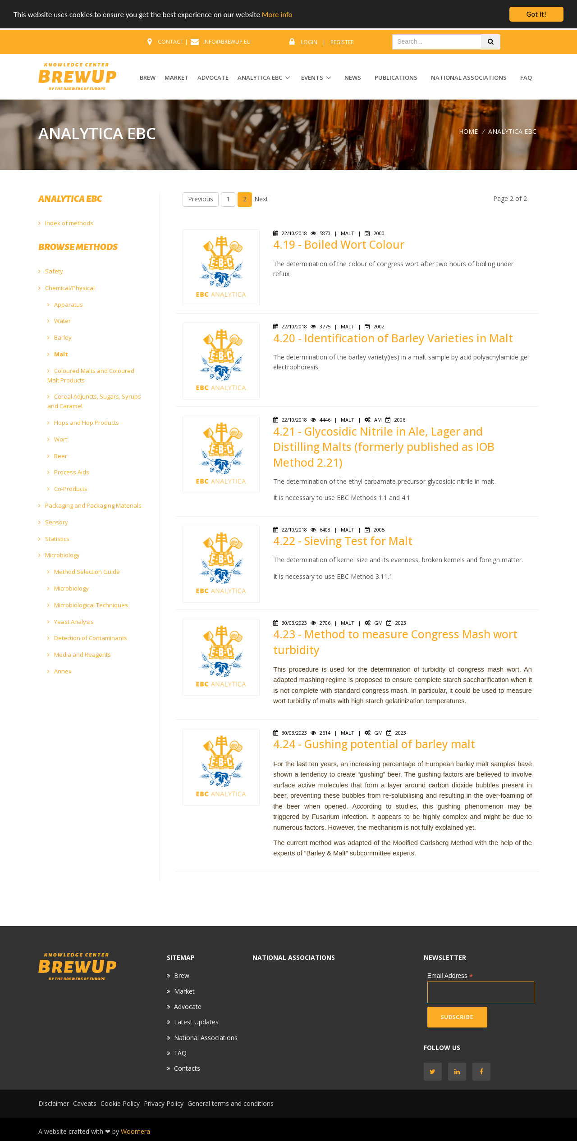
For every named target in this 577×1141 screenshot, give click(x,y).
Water (59, 321)
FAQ (526, 77)
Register (342, 42)
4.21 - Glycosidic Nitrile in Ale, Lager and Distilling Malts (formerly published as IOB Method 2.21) (384, 447)
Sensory (53, 522)
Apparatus (65, 304)
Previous (200, 199)
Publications (396, 77)
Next (261, 199)
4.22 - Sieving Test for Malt (342, 540)
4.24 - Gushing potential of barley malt (374, 743)
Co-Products (67, 489)
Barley (59, 337)
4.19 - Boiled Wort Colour (338, 244)
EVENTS (312, 77)
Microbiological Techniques (87, 605)
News (352, 77)
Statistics (53, 539)
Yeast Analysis (70, 622)
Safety (50, 271)
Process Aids (68, 472)
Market (184, 991)
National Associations (469, 77)
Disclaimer (53, 1103)
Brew (181, 975)
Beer (57, 456)
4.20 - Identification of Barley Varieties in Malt (393, 338)
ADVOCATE (213, 77)
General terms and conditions (231, 1103)
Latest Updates (196, 1022)
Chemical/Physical (66, 288)
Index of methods (65, 223)
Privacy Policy (163, 1103)
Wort (57, 439)
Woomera (135, 1131)
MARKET (176, 77)
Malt (57, 354)
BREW (148, 77)
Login (309, 42)
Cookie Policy (120, 1103)
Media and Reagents (79, 654)
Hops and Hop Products (83, 422)
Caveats (84, 1103)
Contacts (187, 1068)
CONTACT (170, 41)
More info (277, 14)
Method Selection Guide (83, 572)
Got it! (536, 14)
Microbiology (59, 555)
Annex (59, 671)
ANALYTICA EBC (260, 77)
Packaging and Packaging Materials (90, 505)
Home (468, 131)
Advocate (187, 1006)
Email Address (450, 976)
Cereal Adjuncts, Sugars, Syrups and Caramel (94, 401)
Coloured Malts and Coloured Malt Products (90, 375)
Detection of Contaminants (87, 638)
